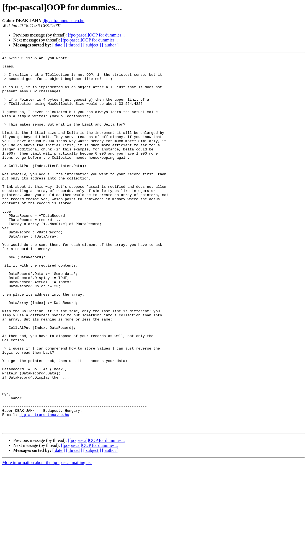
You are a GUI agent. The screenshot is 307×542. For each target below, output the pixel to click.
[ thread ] (74, 45)
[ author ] (110, 45)
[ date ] (58, 45)
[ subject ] (92, 45)
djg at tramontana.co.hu (63, 20)
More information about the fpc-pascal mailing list (47, 537)
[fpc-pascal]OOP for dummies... (96, 35)
